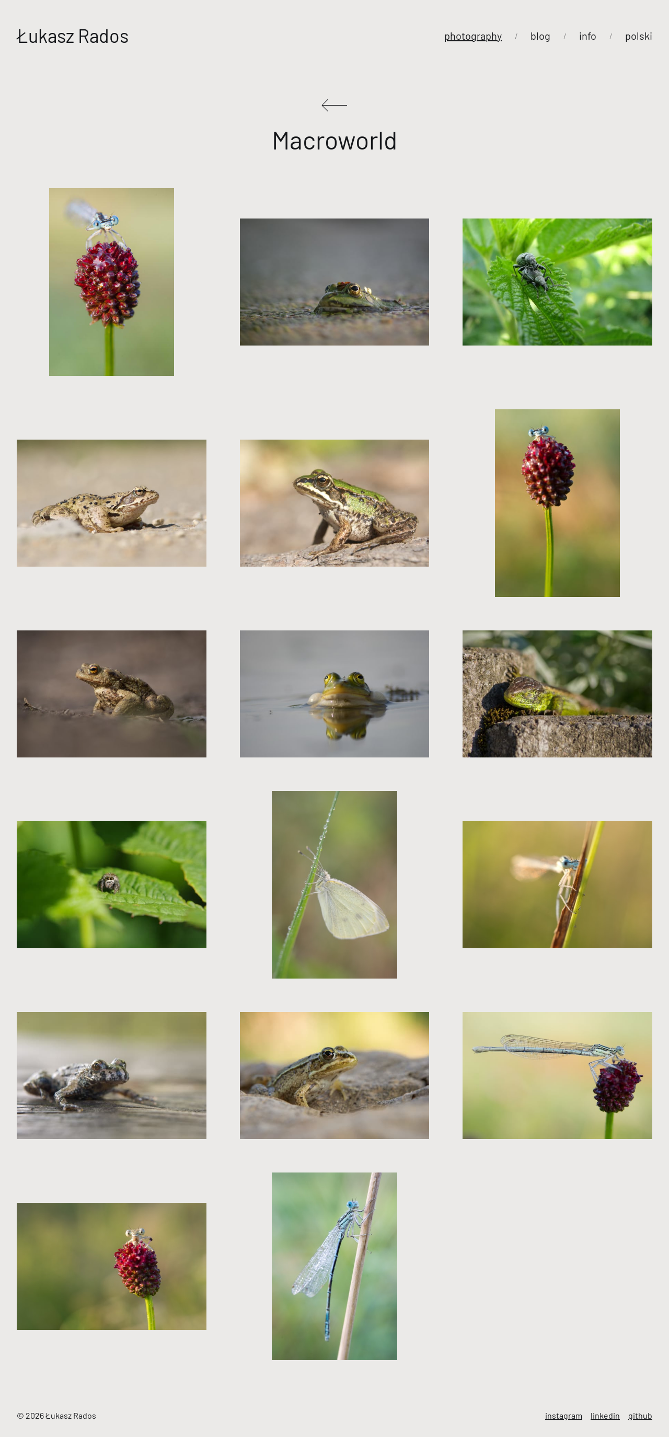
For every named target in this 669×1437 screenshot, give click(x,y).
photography (473, 35)
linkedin (605, 1415)
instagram (563, 1415)
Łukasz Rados (73, 35)
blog (540, 35)
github (640, 1415)
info (587, 35)
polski (638, 35)
